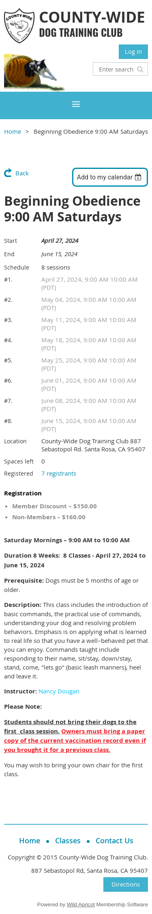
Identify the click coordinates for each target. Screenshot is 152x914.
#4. (8, 340)
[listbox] (110, 177)
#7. (8, 400)
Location (15, 441)
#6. (8, 380)
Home (12, 131)
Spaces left (19, 461)
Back (22, 173)
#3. (8, 320)
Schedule (16, 267)
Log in (133, 51)
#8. (8, 421)
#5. (8, 360)
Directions (125, 884)
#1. (8, 279)
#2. (8, 299)
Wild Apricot (81, 904)
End (9, 254)
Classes (68, 840)
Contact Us (114, 840)
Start (10, 240)
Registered (18, 473)
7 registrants (58, 473)
